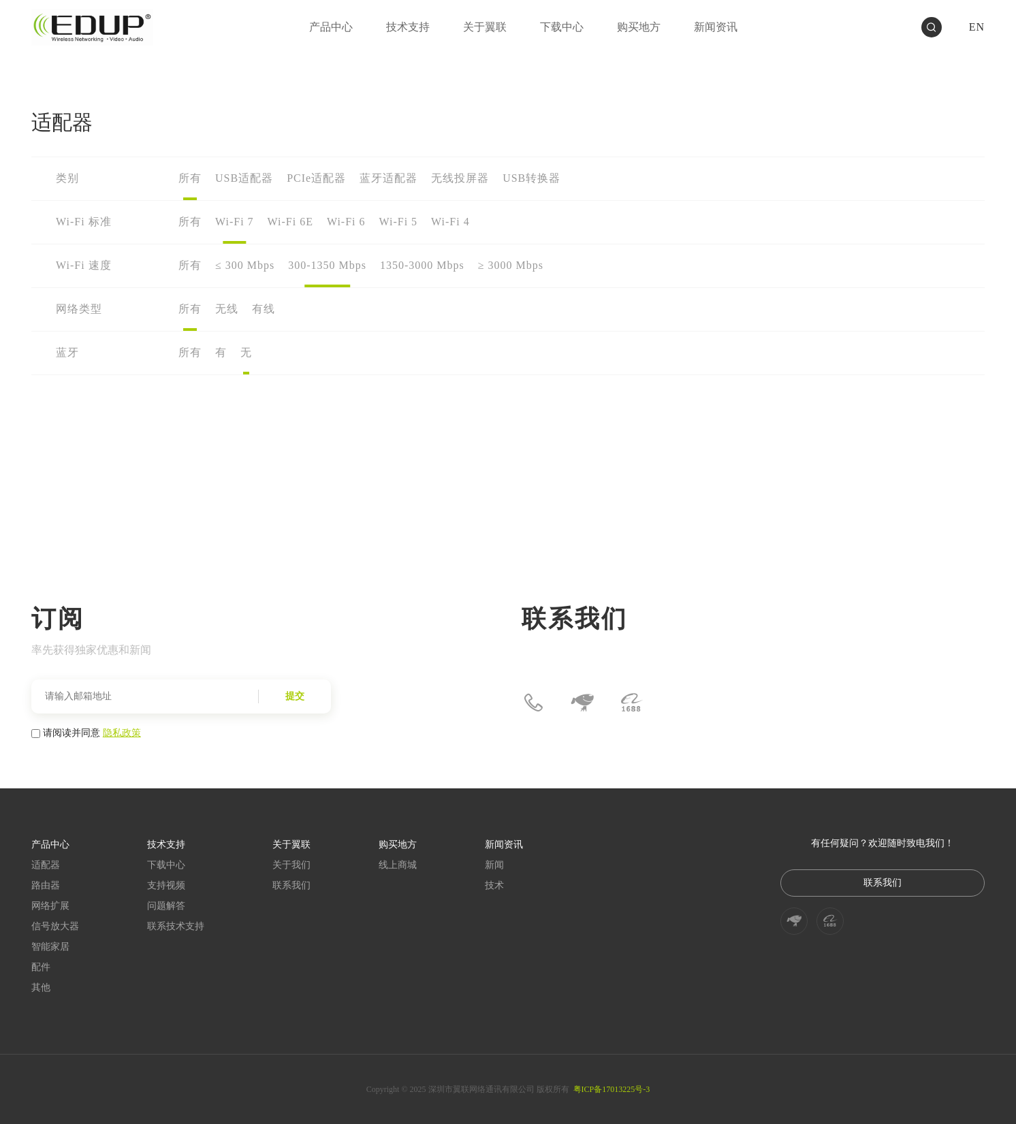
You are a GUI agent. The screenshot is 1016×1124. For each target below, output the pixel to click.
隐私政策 (122, 732)
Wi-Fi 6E (290, 221)
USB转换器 (531, 178)
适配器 (45, 865)
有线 (263, 309)
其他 (40, 987)
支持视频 (166, 885)
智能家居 (50, 947)
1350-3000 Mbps (422, 265)
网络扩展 (50, 906)
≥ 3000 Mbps (510, 265)
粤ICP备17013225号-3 (611, 1089)
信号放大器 (55, 926)
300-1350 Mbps (327, 265)
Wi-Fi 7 (234, 221)
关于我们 (291, 865)
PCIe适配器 (316, 178)
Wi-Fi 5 (398, 221)
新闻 (494, 865)
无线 (226, 309)
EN (977, 27)
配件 (40, 967)
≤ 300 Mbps (244, 265)
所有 (190, 178)
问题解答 (166, 906)
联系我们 (291, 885)
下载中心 (166, 865)
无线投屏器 (460, 178)
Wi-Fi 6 (346, 221)
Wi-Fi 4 (450, 221)
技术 (494, 885)
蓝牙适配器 (388, 178)
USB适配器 (244, 178)
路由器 (45, 885)
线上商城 (398, 865)
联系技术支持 (175, 926)
